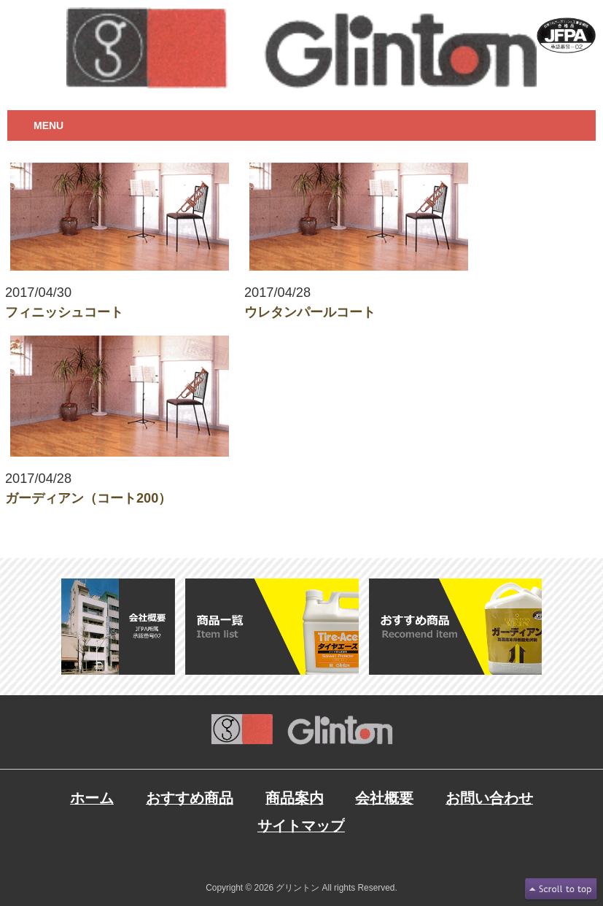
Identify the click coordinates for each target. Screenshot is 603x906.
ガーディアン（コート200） (88, 498)
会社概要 (384, 798)
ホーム (92, 798)
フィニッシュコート (64, 312)
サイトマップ (301, 826)
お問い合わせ (489, 798)
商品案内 (294, 798)
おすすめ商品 (189, 798)
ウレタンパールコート (310, 312)
